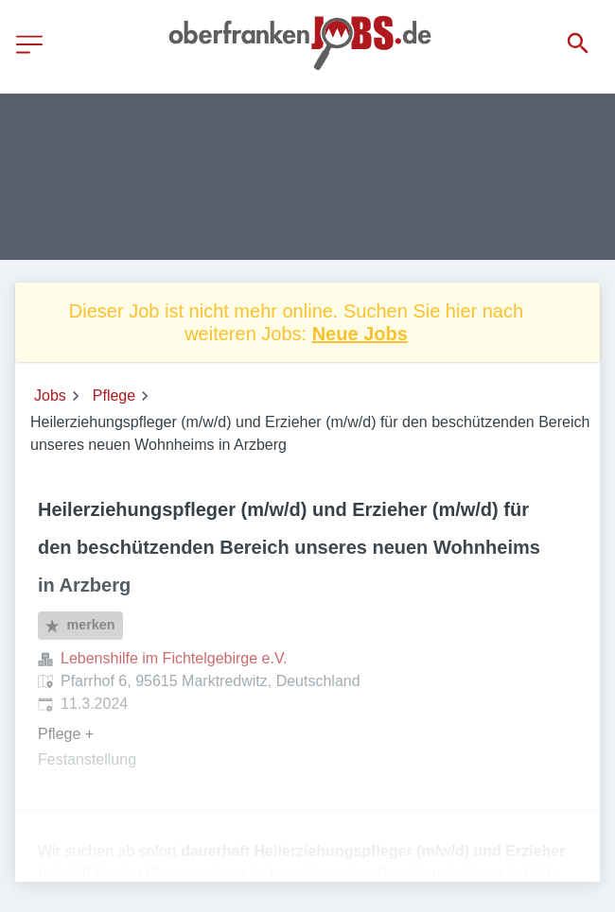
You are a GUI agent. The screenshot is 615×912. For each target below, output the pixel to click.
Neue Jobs (360, 333)
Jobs (50, 395)
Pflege (114, 395)
